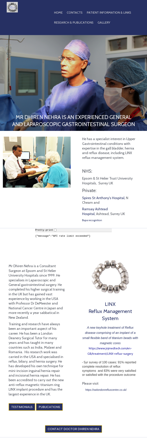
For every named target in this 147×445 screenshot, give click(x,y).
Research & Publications (73, 22)
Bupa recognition (92, 220)
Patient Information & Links (109, 12)
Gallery (104, 22)
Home (58, 12)
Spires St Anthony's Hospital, (104, 198)
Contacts (74, 12)
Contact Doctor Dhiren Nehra (73, 429)
